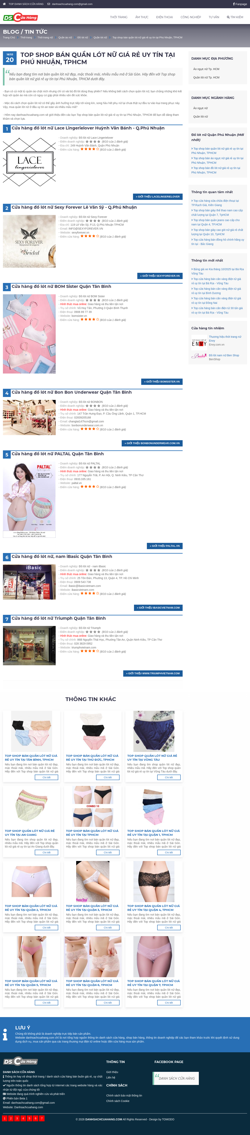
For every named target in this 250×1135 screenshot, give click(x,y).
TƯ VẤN (214, 17)
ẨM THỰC (141, 17)
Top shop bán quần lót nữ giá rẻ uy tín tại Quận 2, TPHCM (31, 908)
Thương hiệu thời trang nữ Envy (225, 338)
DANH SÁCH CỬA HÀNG (177, 1078)
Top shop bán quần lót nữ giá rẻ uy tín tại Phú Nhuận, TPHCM (147, 37)
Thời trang (26, 37)
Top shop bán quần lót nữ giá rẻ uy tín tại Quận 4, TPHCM (153, 908)
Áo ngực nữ (200, 108)
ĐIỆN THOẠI (164, 17)
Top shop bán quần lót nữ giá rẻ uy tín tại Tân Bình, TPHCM (31, 757)
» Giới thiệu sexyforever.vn (160, 275)
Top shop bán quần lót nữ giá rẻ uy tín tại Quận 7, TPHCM (153, 983)
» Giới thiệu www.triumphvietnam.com (153, 673)
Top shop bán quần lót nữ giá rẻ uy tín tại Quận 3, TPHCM (92, 908)
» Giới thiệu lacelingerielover (158, 196)
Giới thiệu (112, 1072)
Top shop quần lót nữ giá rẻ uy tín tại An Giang (30, 833)
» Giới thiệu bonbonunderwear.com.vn (152, 443)
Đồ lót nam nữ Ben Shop (224, 355)
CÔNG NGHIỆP (191, 17)
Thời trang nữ (45, 37)
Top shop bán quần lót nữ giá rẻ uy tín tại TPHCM (92, 833)
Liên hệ (110, 1077)
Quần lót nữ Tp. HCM (206, 77)
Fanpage (240, 4)
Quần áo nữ (65, 37)
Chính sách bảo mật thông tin (124, 1095)
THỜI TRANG (119, 17)
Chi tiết (46, 777)
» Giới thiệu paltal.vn (165, 545)
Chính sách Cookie (117, 1101)
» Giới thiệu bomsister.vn (162, 381)
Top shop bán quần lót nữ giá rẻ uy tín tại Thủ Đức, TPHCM (92, 757)
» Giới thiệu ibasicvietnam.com (158, 607)
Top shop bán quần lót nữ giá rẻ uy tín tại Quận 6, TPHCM (92, 983)
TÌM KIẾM (235, 17)
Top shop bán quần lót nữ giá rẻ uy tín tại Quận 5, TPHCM (31, 983)
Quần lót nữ (100, 37)
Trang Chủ (9, 37)
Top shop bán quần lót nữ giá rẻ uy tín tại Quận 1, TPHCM (153, 833)
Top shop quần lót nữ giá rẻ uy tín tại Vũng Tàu (152, 757)
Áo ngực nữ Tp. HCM (206, 69)
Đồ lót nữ (83, 37)
